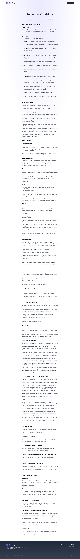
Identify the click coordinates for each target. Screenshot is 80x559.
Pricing (53, 2)
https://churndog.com (47, 92)
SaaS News (58, 2)
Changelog (60, 549)
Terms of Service (70, 548)
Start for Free (70, 2)
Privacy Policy (71, 546)
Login (64, 2)
